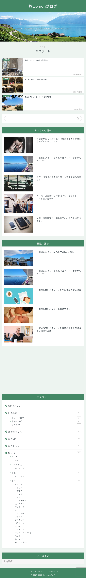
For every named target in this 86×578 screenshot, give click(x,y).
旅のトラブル (44, 445)
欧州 (46, 480)
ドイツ (18, 510)
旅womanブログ (43, 6)
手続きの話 (46, 421)
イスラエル (19, 476)
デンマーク (19, 507)
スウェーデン (20, 500)
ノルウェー (19, 513)
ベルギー (18, 526)
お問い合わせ (53, 571)
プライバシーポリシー (36, 571)
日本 (17, 460)
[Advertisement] (43, 370)
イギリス (18, 484)
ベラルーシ (19, 523)
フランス (18, 516)
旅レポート (44, 453)
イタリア (18, 487)
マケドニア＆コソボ (23, 532)
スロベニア (19, 504)
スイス (18, 497)
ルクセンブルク (21, 542)
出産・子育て (46, 418)
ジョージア (19, 468)
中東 (46, 472)
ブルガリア (19, 520)
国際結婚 (44, 412)
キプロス (18, 491)
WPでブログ (44, 405)
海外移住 (46, 424)
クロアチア (19, 494)
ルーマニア (19, 539)
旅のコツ (44, 438)
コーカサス (46, 464)
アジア (46, 456)
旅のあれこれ (44, 431)
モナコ (18, 536)
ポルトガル (19, 529)
